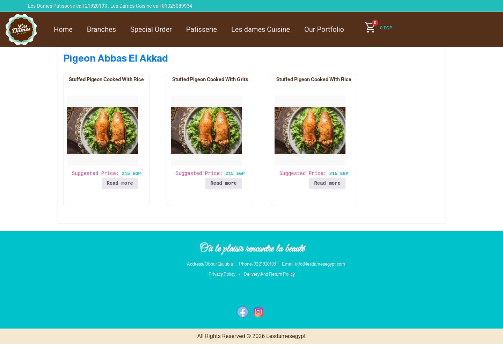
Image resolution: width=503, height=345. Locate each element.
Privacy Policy (222, 275)
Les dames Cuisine (260, 29)
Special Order (151, 29)
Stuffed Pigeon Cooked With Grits (210, 79)
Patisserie (201, 29)
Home (63, 29)
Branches (101, 29)
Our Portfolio (324, 29)
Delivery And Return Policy (269, 275)
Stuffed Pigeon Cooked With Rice (106, 79)
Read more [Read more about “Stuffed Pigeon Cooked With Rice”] (120, 183)
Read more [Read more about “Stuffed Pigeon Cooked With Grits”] (223, 183)
